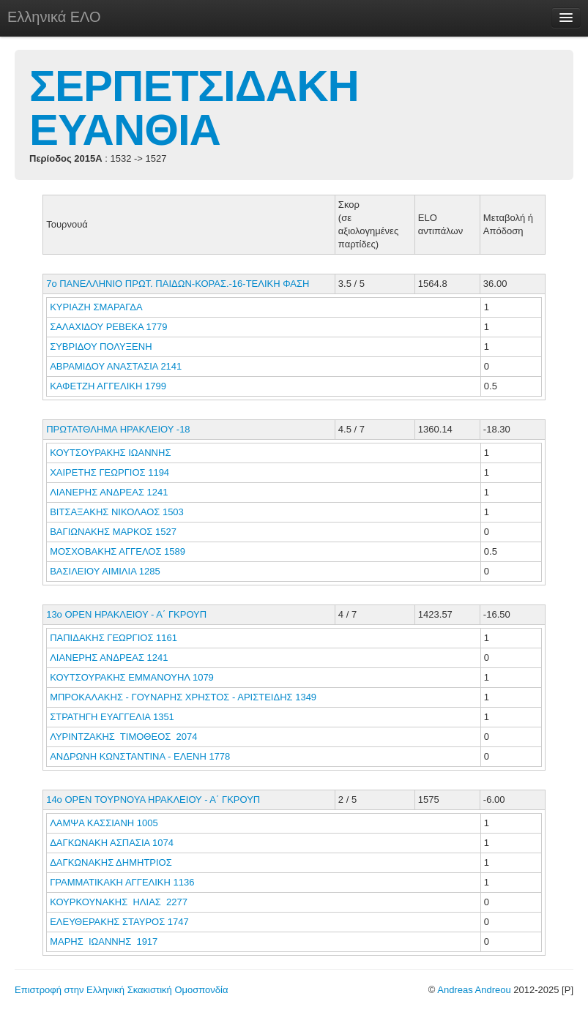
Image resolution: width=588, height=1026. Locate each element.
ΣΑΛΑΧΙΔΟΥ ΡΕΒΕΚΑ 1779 (108, 326)
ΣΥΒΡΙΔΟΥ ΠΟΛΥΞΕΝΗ (102, 346)
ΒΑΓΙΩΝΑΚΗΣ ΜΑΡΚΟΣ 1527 (113, 531)
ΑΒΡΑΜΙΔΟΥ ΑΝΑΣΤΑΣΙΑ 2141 (116, 366)
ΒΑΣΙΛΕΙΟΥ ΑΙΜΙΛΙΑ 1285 (105, 571)
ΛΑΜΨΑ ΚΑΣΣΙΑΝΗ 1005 (104, 822)
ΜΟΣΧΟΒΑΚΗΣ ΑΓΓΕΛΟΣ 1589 (117, 551)
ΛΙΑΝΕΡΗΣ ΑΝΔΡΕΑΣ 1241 (109, 492)
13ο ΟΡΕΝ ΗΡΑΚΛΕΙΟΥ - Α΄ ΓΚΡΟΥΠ (126, 614)
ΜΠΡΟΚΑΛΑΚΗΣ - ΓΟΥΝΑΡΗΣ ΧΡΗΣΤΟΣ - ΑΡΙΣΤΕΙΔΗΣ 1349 (183, 697)
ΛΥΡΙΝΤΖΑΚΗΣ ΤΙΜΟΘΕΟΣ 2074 (123, 736)
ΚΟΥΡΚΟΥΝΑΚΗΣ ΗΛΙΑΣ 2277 (118, 901)
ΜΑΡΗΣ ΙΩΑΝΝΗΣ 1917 (103, 941)
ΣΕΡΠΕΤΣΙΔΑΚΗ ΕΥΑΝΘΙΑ (194, 107)
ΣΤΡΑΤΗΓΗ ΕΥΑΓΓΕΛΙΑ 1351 (112, 716)
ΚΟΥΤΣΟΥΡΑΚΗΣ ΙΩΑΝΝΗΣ (112, 452)
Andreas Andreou (473, 989)
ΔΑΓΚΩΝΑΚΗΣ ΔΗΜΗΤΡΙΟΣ (112, 862)
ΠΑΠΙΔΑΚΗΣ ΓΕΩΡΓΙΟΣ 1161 (113, 637)
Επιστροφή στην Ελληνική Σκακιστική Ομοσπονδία (121, 989)
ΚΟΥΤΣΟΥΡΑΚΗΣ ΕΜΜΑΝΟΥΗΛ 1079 (132, 677)
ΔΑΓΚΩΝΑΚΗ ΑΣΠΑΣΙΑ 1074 (112, 842)
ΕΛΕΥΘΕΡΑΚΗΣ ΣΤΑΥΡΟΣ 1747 (119, 921)
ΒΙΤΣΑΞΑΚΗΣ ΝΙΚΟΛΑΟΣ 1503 (117, 511)
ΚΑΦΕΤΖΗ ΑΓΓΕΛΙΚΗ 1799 (108, 386)
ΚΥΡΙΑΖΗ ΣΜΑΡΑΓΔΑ (97, 307)
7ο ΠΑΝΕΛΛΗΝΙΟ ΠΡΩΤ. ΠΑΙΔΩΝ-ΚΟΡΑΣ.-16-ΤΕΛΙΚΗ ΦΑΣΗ (177, 283)
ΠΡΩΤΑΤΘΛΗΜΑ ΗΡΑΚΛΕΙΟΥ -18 (118, 429)
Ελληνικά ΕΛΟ (54, 17)
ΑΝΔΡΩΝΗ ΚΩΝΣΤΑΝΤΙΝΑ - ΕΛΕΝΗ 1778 (140, 756)
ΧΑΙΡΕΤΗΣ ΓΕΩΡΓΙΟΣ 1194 (109, 472)
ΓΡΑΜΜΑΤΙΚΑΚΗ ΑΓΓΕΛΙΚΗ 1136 (122, 882)
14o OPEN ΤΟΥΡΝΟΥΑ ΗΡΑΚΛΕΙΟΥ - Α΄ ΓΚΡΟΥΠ (153, 799)
